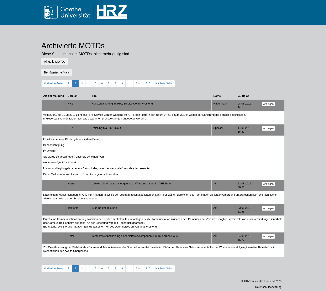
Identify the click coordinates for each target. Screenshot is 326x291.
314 (138, 83)
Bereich (73, 95)
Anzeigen (268, 104)
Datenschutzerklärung (268, 287)
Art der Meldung (53, 95)
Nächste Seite (163, 83)
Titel (95, 95)
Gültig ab (243, 95)
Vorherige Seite (53, 83)
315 (148, 83)
